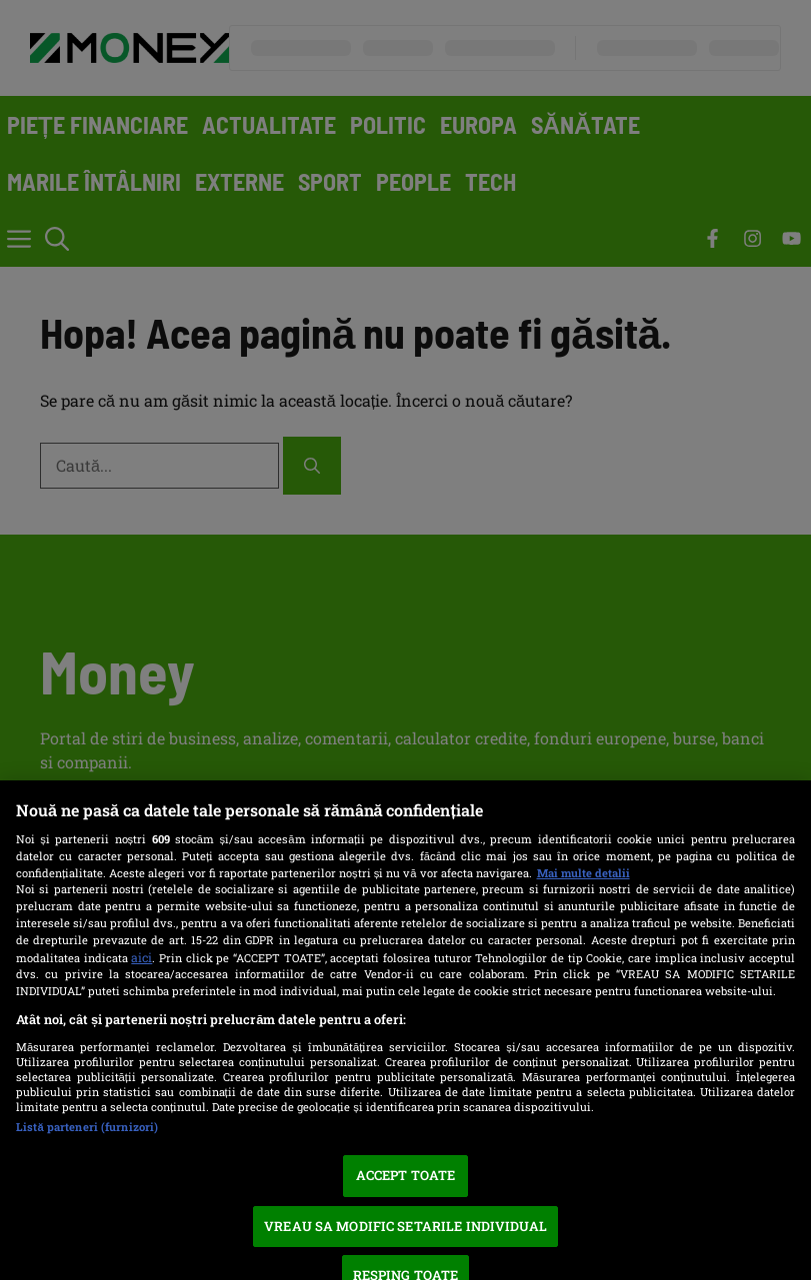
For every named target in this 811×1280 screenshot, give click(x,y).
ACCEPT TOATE (406, 1175)
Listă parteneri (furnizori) (87, 1126)
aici (141, 957)
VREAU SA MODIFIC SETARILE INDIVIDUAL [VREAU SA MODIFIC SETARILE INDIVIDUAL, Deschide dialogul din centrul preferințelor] (405, 1226)
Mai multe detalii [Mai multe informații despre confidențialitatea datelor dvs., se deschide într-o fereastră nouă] (583, 872)
